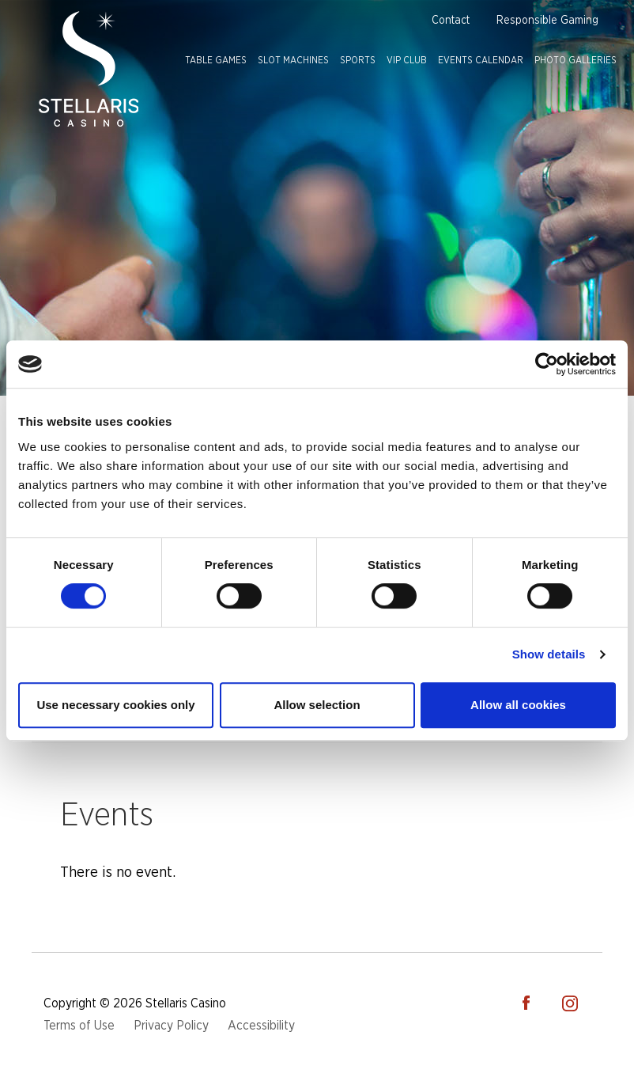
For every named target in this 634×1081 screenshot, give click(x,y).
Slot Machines (293, 60)
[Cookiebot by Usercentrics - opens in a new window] (546, 364)
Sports (357, 60)
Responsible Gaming (547, 20)
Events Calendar (480, 60)
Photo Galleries (575, 60)
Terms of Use (79, 1025)
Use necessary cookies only (115, 704)
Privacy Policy (171, 1025)
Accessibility (261, 1025)
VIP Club (407, 60)
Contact (451, 20)
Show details (549, 654)
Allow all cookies (518, 704)
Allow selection (317, 704)
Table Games (216, 60)
